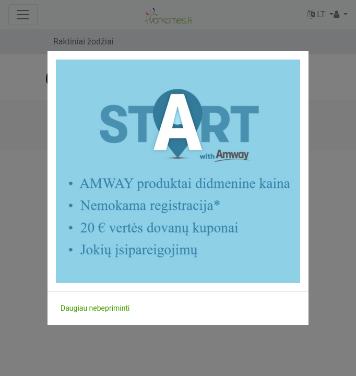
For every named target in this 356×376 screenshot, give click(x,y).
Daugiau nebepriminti (95, 308)
